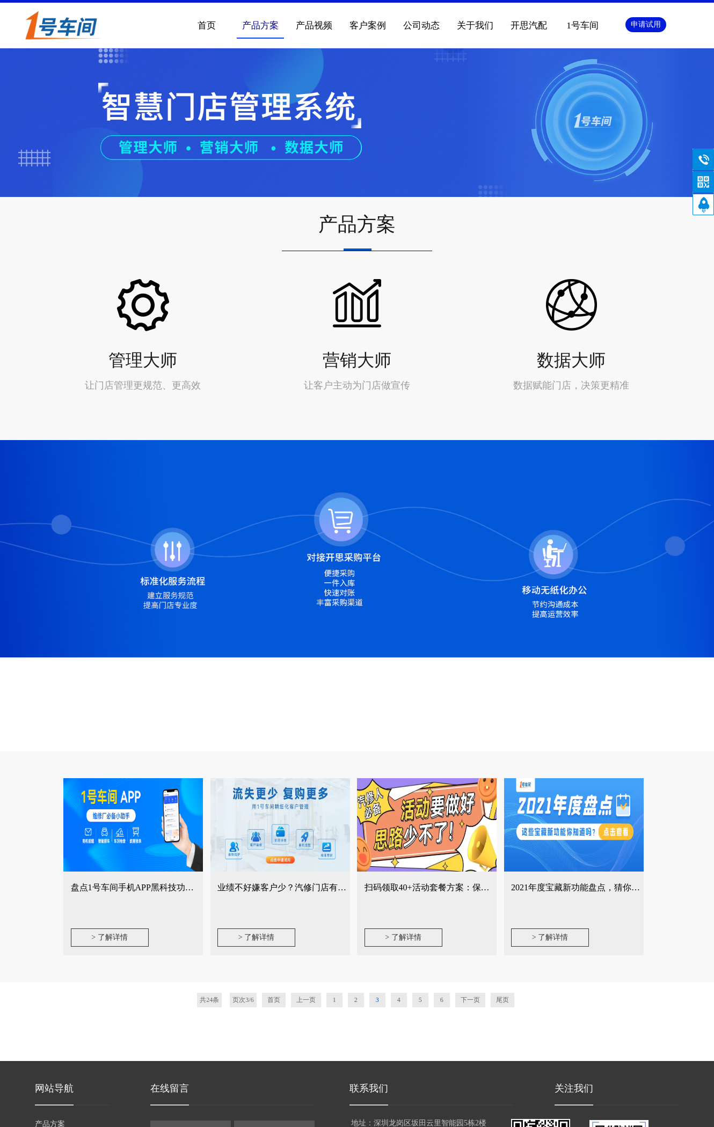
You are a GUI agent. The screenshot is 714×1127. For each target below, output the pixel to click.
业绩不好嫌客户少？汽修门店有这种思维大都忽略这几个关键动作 (342, 887)
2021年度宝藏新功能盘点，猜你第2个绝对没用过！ (607, 887)
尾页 (502, 1000)
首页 (207, 25)
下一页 (470, 1000)
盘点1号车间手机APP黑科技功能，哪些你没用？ (162, 887)
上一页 (306, 1000)
